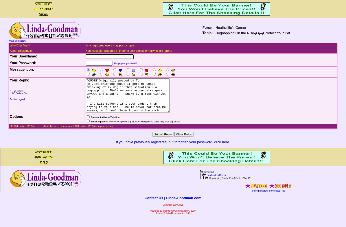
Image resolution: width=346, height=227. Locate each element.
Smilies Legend (17, 99)
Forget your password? (125, 63)
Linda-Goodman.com (183, 205)
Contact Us (154, 205)
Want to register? (17, 41)
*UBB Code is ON (18, 93)
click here (221, 149)
